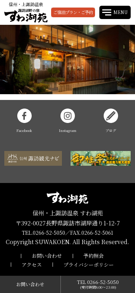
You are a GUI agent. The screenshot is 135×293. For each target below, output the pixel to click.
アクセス (32, 264)
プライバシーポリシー (88, 264)
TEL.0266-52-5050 (43, 232)
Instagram (67, 121)
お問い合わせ (47, 255)
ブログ (111, 121)
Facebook (24, 121)
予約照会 (94, 255)
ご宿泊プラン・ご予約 (73, 12)
